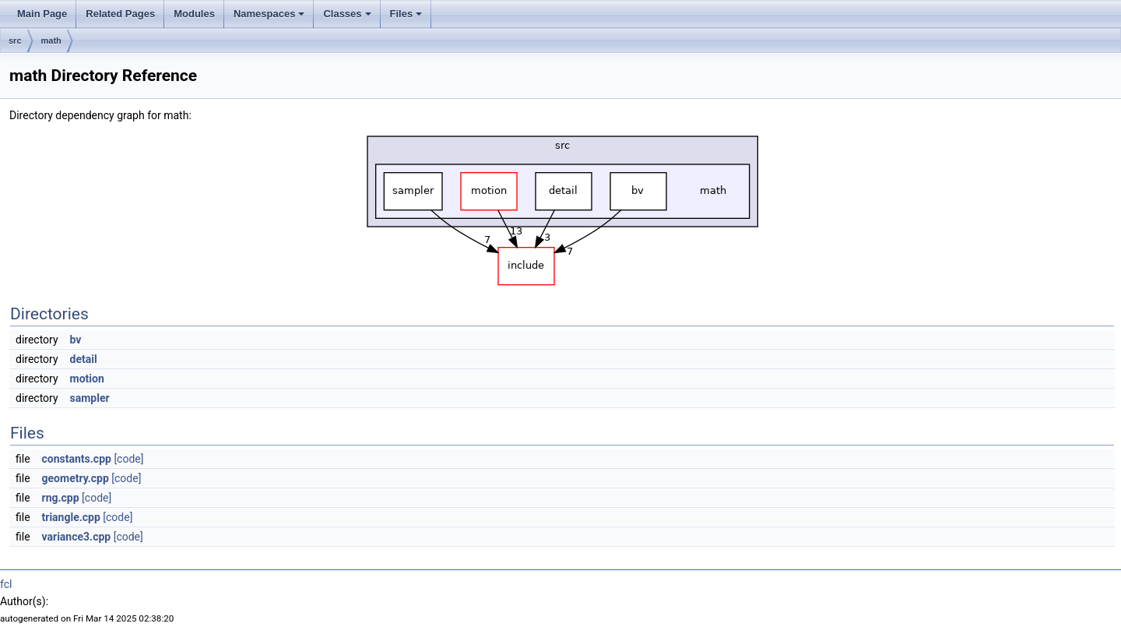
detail (83, 359)
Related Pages (120, 13)
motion (87, 378)
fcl (6, 584)
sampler (90, 398)
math (51, 40)
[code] (128, 459)
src (15, 40)
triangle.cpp (71, 517)
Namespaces (269, 13)
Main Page (42, 13)
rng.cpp (60, 497)
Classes (347, 13)
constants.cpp (76, 459)
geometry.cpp (75, 478)
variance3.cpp (76, 536)
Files (406, 13)
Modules (194, 13)
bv (76, 339)
